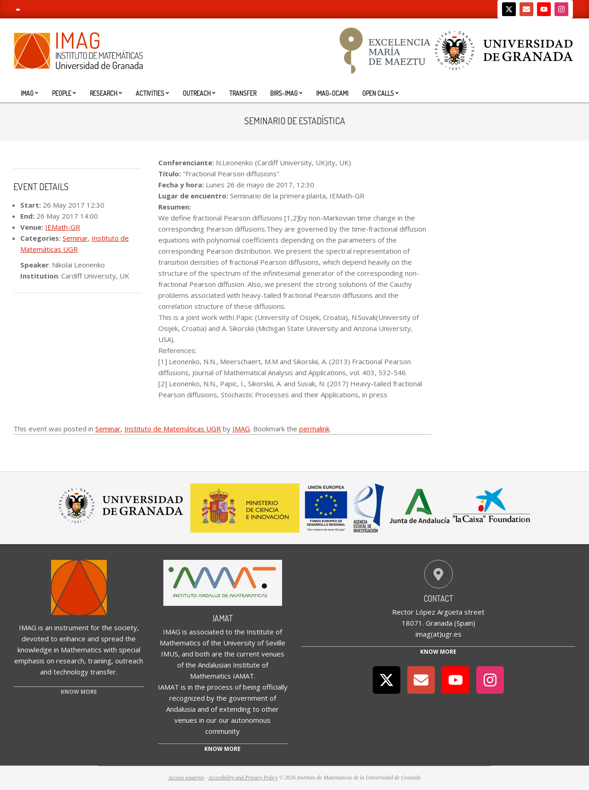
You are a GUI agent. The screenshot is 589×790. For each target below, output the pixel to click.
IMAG (241, 428)
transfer (103, 671)
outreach (129, 660)
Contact (438, 598)
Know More (438, 652)
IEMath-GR (62, 227)
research (70, 660)
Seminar (75, 238)
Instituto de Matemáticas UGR (172, 428)
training (99, 660)
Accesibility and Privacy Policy (243, 777)
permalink (314, 428)
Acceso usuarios (186, 777)
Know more (222, 749)
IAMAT (223, 618)
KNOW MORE (79, 692)
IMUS (169, 653)
